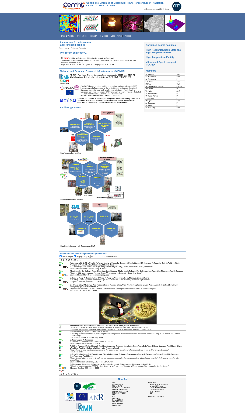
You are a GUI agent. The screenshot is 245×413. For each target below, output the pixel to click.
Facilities (104, 36)
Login (167, 9)
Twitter (107, 96)
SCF (151, 393)
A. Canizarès (150, 79)
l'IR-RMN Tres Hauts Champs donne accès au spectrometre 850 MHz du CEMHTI (102, 75)
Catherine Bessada (78, 48)
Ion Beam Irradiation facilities (92, 199)
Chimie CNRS (117, 386)
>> (80, 260)
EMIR (114, 395)
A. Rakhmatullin (151, 93)
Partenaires (152, 382)
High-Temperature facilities (92, 152)
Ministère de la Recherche (159, 384)
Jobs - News (116, 36)
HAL (113, 396)
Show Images (67, 257)
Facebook (115, 96)
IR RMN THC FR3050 (120, 391)
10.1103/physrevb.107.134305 (102, 64)
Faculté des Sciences (159, 388)
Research (93, 36)
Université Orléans (156, 386)
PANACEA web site (88, 96)
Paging (80, 257)
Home (62, 36)
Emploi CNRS (117, 405)
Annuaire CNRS (118, 402)
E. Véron (148, 105)
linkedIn (100, 96)
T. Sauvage (149, 98)
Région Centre (155, 391)
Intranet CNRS (117, 384)
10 (75, 260)
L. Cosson (149, 82)
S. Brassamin (150, 77)
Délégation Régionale (120, 389)
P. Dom (148, 84)
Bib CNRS (116, 398)
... (77, 260)
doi (60, 267)
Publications (82, 36)
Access (128, 36)
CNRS (113, 382)
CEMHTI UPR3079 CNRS (121, 388)
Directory (70, 36)
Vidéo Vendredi (117, 403)
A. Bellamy (149, 74)
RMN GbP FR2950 (119, 393)
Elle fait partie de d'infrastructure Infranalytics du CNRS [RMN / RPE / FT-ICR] (100, 77)
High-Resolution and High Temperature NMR (92, 245)
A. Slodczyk (150, 103)
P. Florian (149, 89)
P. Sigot (148, 101)
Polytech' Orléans (157, 389)
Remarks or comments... (157, 396)
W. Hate (148, 91)
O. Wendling (150, 108)
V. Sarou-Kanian (151, 96)
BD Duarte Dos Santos (154, 86)
